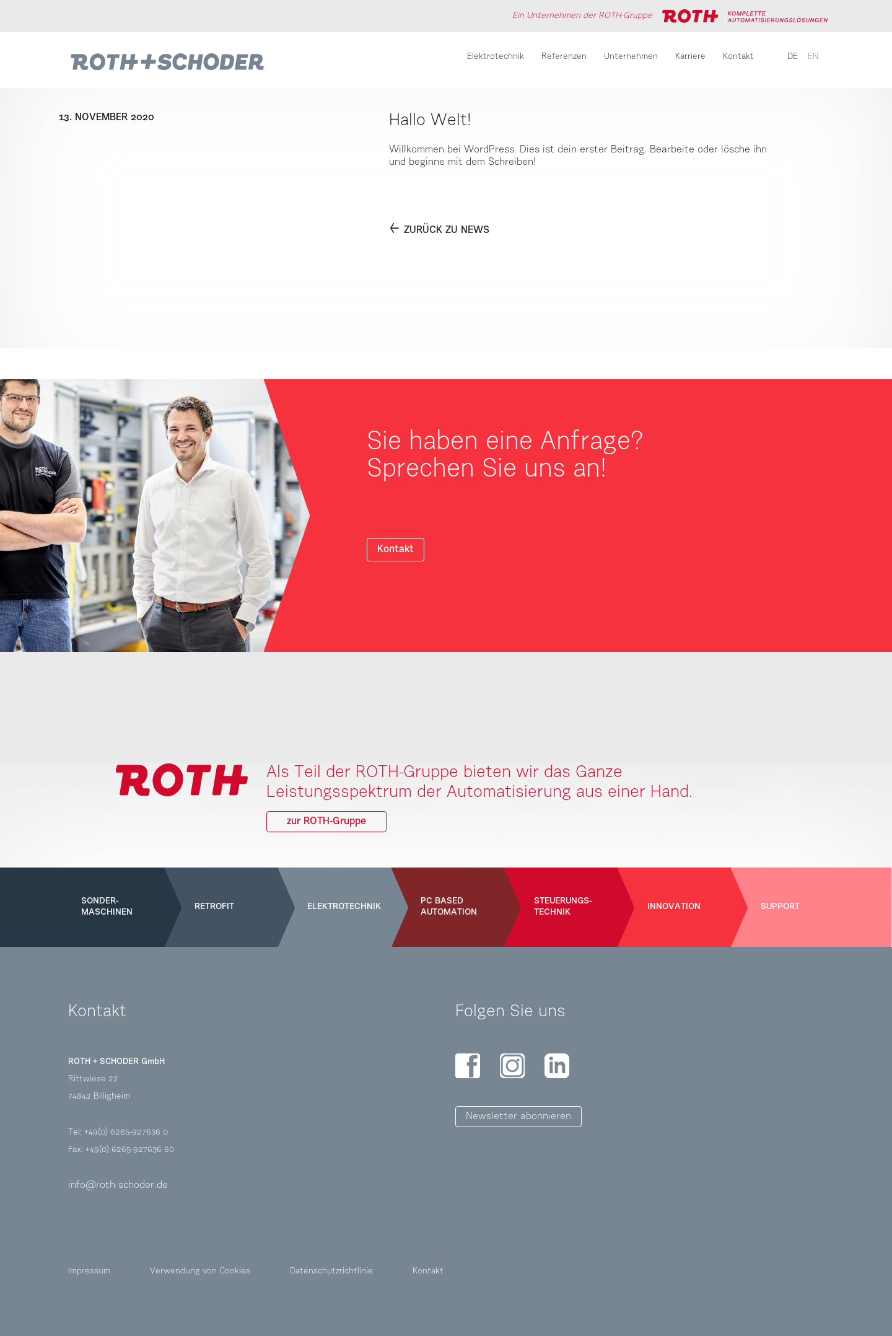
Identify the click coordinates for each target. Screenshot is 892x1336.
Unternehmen (631, 57)
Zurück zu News (446, 230)
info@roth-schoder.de (118, 1185)
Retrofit (214, 907)
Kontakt (738, 57)
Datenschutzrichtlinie (331, 1271)
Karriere (690, 57)
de (792, 57)
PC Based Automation (449, 907)
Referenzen (564, 57)
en (813, 57)
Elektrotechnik (495, 57)
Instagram (512, 1065)
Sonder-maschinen (107, 907)
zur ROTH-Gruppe (326, 822)
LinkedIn (556, 1065)
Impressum (89, 1271)
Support (780, 907)
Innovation (674, 907)
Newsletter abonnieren (518, 1117)
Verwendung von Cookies (200, 1271)
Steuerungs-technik (563, 907)
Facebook (467, 1065)
